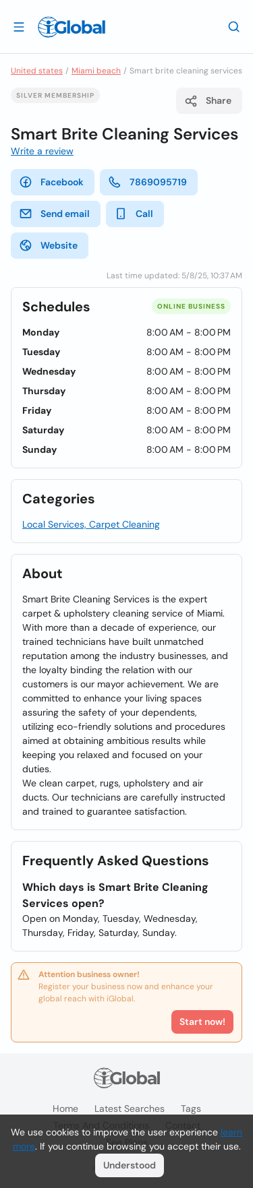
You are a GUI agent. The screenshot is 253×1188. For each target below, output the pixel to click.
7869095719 (147, 182)
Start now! (202, 1021)
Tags (191, 1108)
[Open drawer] (18, 26)
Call (133, 213)
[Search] (234, 26)
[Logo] (71, 26)
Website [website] (48, 245)
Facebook (51, 182)
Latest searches (129, 1108)
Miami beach (96, 70)
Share (207, 101)
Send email (54, 213)
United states (37, 70)
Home (65, 1108)
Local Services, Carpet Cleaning (91, 524)
